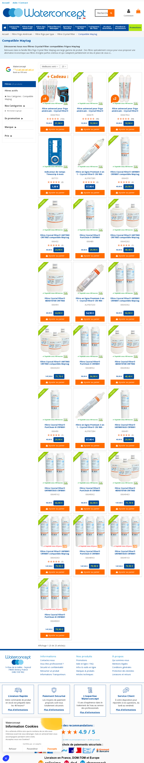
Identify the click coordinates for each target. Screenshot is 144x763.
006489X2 (90, 368)
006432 (55, 241)
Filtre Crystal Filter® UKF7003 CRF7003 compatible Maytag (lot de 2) (125, 237)
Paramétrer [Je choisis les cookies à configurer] (32, 749)
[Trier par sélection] (49, 67)
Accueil (6, 2)
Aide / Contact (20, 2)
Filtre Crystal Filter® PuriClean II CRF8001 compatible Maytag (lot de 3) (90, 555)
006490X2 (90, 494)
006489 (90, 241)
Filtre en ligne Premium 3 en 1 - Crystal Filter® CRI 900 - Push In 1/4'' (90, 174)
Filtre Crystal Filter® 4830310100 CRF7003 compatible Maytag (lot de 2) (125, 365)
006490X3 (54, 621)
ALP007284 (90, 431)
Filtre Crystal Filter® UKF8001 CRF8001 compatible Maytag (125, 173)
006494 (55, 304)
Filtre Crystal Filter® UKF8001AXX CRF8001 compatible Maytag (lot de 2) (55, 491)
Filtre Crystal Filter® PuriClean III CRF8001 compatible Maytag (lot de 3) (55, 618)
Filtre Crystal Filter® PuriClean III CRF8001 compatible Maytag (55, 427)
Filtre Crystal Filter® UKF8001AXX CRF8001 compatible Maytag (125, 427)
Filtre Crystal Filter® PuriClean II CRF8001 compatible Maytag (90, 237)
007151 (55, 178)
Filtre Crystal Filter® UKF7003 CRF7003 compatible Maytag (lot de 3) (54, 364)
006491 (125, 431)
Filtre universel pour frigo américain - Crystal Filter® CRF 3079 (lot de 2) (125, 111)
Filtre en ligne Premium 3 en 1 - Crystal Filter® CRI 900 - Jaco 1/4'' (90, 427)
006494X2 (125, 368)
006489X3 (90, 557)
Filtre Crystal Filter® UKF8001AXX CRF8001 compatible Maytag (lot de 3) (125, 555)
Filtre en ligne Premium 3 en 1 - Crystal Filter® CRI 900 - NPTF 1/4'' (90, 300)
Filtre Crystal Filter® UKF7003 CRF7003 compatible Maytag (54, 236)
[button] (6, 758)
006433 (125, 178)
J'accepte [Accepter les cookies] (52, 749)
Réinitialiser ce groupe (14, 111)
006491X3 (125, 557)
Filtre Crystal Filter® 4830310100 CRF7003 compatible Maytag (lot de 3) (125, 491)
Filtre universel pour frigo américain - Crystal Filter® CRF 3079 (90, 111)
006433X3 (54, 557)
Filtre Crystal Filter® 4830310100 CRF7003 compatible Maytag (55, 300)
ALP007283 (90, 178)
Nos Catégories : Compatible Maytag (19, 98)
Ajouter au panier (55, 129)
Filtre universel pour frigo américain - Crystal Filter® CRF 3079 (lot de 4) (55, 111)
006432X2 (125, 241)
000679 (90, 115)
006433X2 (125, 304)
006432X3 (54, 368)
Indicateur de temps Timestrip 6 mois (55, 173)
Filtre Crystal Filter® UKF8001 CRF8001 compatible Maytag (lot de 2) (125, 300)
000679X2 (125, 115)
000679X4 (54, 115)
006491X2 (54, 494)
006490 (55, 431)
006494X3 (125, 494)
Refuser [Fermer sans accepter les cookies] (12, 749)
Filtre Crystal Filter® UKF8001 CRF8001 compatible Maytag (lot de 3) (54, 553)
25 (64, 66)
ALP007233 (90, 304)
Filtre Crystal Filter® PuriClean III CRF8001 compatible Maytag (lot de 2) (90, 491)
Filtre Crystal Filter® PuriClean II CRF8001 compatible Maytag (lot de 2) (90, 365)
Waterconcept (19, 66)
